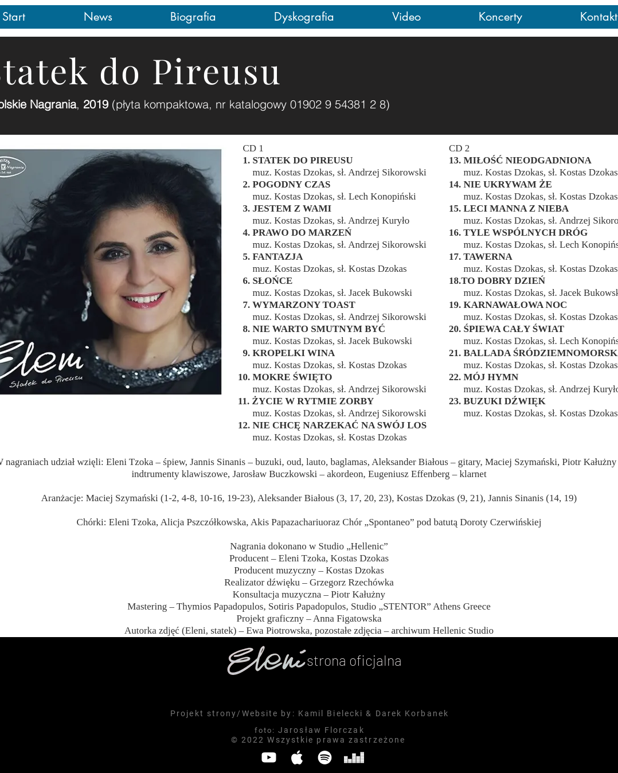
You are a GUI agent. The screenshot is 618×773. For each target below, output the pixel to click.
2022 (252, 739)
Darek (389, 713)
